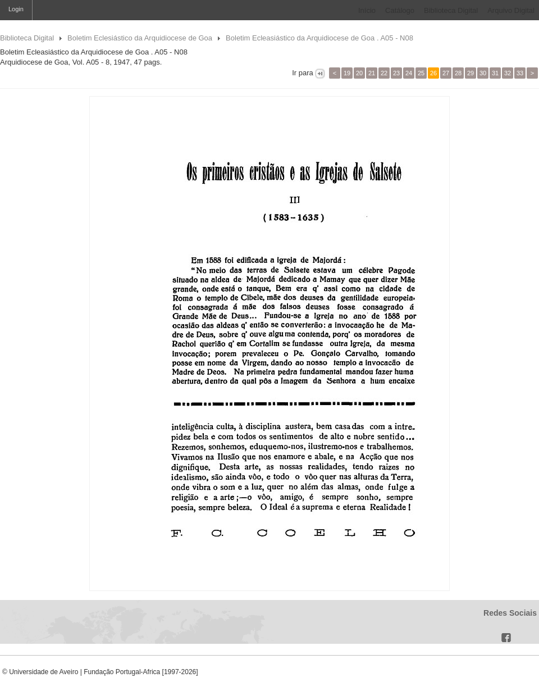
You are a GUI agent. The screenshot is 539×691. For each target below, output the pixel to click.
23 (396, 73)
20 (359, 73)
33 (520, 73)
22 (384, 73)
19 (347, 73)
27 (445, 73)
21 (371, 73)
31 (495, 73)
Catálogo (399, 10)
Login (16, 9)
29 (470, 73)
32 (507, 73)
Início (367, 10)
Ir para (303, 73)
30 (482, 73)
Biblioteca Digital (451, 10)
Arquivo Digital (511, 10)
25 (421, 73)
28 (458, 73)
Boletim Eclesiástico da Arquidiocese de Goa (139, 38)
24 (408, 73)
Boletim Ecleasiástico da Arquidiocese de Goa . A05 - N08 (319, 38)
